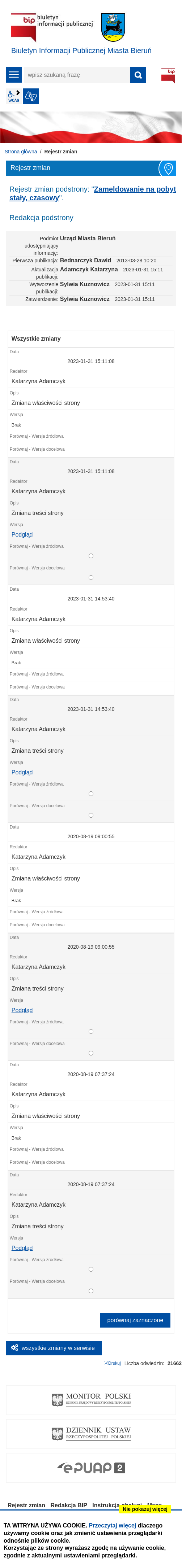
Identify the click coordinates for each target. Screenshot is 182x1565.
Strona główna (21, 151)
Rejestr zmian (26, 1505)
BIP (168, 76)
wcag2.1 (14, 96)
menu (14, 75)
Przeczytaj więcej (112, 1525)
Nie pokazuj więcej (145, 1509)
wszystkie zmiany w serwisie (58, 1348)
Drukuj (114, 1363)
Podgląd (22, 535)
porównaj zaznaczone (135, 1320)
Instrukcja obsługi (117, 1505)
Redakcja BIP (69, 1505)
